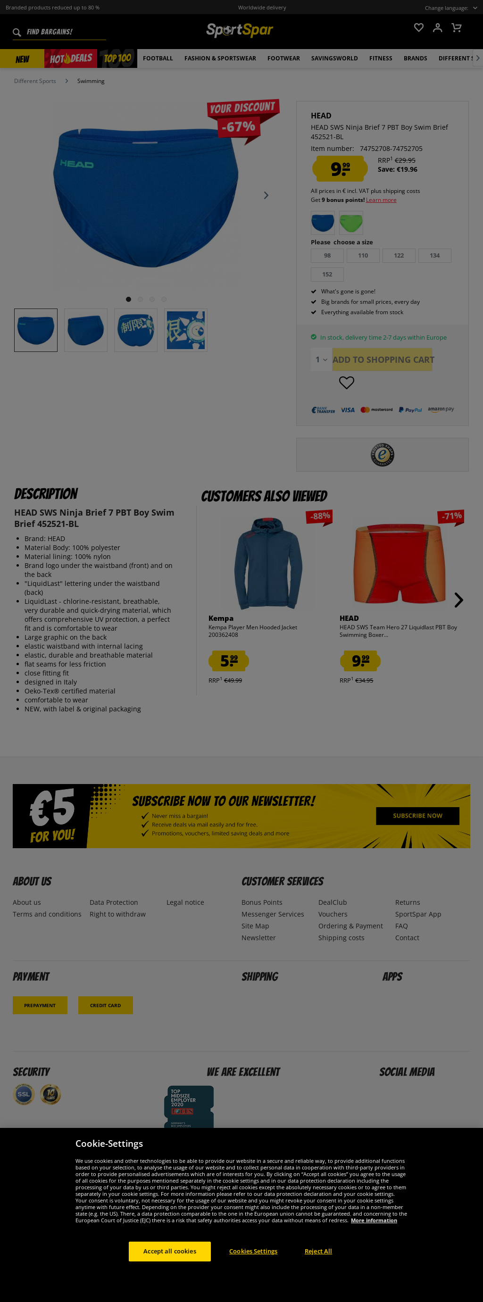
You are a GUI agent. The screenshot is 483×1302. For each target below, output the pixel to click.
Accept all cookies (169, 1251)
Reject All (318, 1251)
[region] (241, 1215)
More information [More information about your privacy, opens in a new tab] (374, 1220)
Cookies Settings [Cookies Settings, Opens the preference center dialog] (253, 1251)
